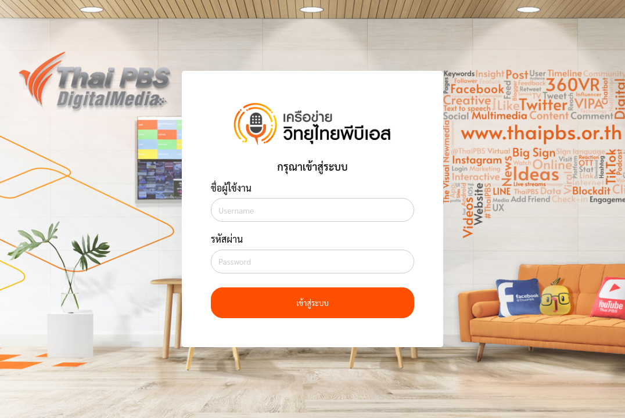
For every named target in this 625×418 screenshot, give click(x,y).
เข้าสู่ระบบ (312, 303)
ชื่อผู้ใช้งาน (231, 188)
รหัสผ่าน (227, 239)
